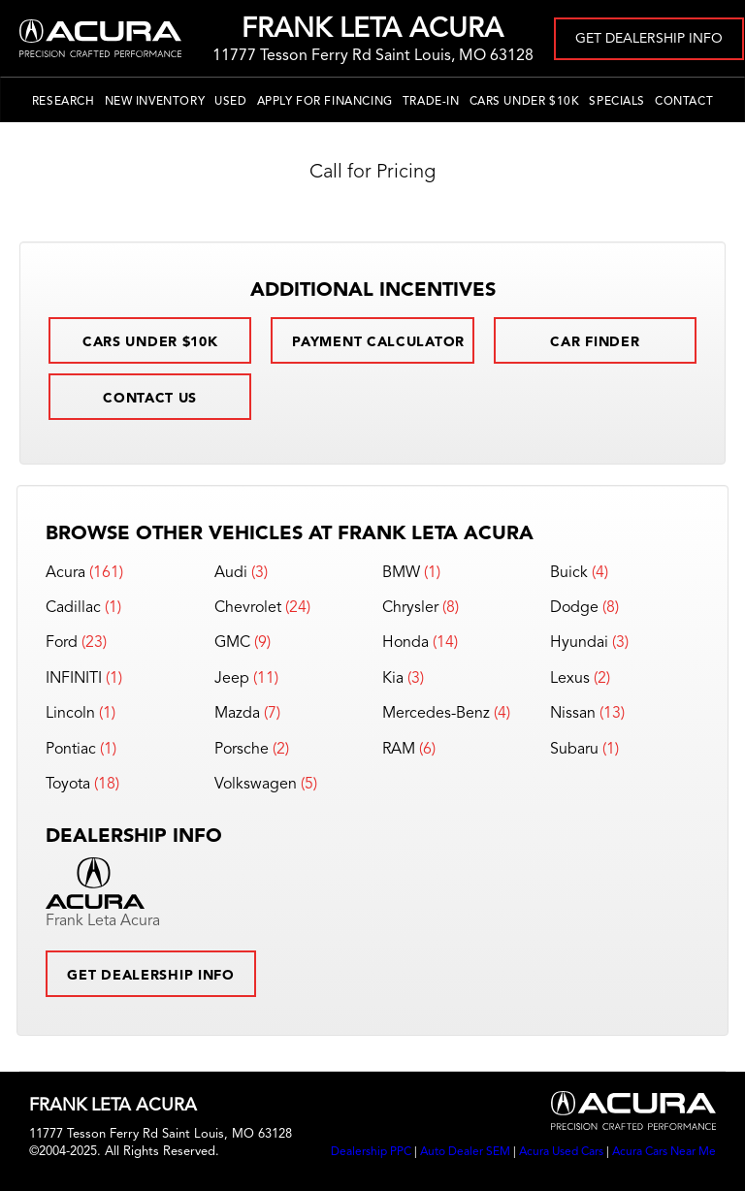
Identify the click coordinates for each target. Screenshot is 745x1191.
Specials (617, 102)
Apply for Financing (325, 102)
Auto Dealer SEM (465, 1152)
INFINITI (74, 679)
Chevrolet (247, 608)
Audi (230, 573)
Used (230, 102)
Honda (405, 643)
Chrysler (410, 608)
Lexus (570, 679)
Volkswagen (255, 784)
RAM (398, 749)
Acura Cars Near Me (664, 1152)
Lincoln (70, 714)
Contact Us (150, 398)
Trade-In (431, 102)
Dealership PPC (371, 1152)
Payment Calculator (378, 342)
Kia (393, 679)
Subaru (574, 749)
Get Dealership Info (649, 39)
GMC (232, 643)
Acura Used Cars (561, 1152)
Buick (569, 573)
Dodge (574, 608)
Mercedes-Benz (436, 714)
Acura (65, 573)
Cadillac (73, 608)
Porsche (241, 749)
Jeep (231, 679)
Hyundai (579, 643)
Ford (62, 643)
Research (63, 102)
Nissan (573, 714)
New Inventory (155, 102)
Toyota (68, 784)
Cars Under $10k (525, 102)
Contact (684, 102)
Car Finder (594, 342)
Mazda (237, 714)
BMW (401, 573)
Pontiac (71, 749)
